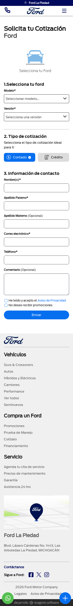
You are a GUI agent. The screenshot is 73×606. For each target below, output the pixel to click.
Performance (14, 391)
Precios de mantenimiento (24, 473)
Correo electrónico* (17, 233)
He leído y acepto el (37, 300)
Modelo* (10, 90)
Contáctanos (14, 567)
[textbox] (36, 98)
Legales (20, 594)
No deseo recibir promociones (30, 305)
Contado (19, 157)
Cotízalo (10, 439)
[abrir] (65, 598)
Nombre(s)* (12, 179)
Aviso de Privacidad (52, 300)
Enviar (36, 315)
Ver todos (11, 398)
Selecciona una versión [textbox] (23, 117)
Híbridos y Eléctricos (20, 378)
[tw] (38, 575)
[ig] (46, 575)
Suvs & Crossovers (18, 365)
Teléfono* (10, 251)
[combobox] (36, 98)
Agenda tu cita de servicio (24, 467)
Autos (8, 371)
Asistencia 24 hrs (17, 487)
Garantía (11, 480)
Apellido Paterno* (16, 197)
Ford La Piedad (36, 3)
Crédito (53, 157)
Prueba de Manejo (18, 432)
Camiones (12, 385)
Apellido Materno (23, 215)
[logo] (35, 10)
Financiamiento (16, 446)
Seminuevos (13, 405)
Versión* (10, 108)
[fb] (31, 575)
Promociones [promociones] (14, 426)
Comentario (20, 269)
